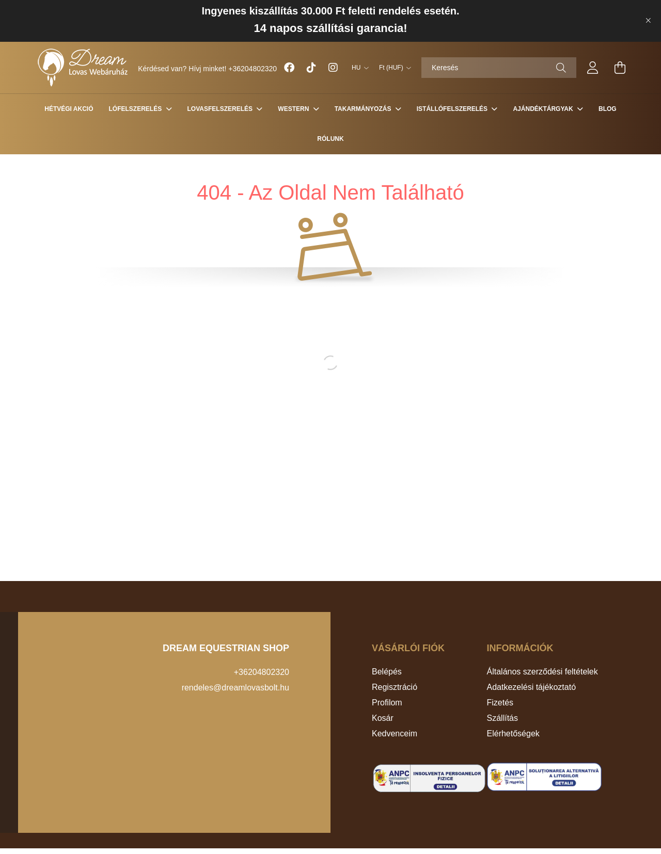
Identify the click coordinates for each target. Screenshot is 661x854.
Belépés (387, 671)
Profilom (387, 702)
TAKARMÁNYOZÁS (364, 108)
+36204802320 (252, 69)
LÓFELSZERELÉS (136, 108)
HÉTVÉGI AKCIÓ (68, 108)
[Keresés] (498, 67)
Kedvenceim (394, 733)
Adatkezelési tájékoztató (531, 687)
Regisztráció (394, 687)
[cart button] (619, 67)
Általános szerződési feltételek (542, 671)
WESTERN (294, 108)
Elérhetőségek (513, 733)
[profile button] (593, 67)
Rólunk (330, 138)
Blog (608, 108)
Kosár (383, 718)
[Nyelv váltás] (358, 67)
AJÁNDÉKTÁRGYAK (544, 108)
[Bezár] (648, 20)
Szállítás (502, 718)
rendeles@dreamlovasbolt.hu (235, 687)
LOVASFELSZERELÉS (221, 108)
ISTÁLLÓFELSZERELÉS (453, 108)
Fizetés (500, 702)
